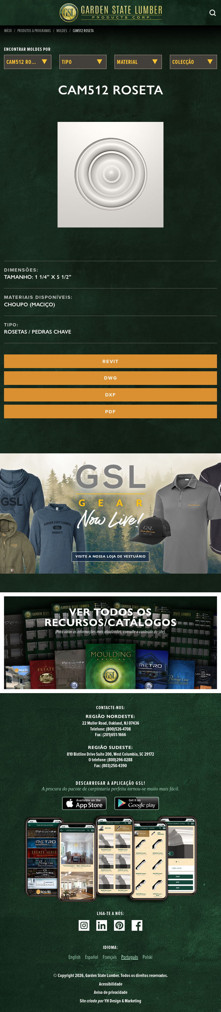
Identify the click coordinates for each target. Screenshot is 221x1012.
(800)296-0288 (119, 759)
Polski (148, 956)
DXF (110, 394)
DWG (110, 377)
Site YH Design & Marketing (110, 1000)
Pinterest (119, 925)
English (74, 956)
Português (129, 956)
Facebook (137, 925)
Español (91, 956)
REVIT (110, 361)
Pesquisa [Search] (212, 13)
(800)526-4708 (118, 728)
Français (110, 956)
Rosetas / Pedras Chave (37, 332)
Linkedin (101, 925)
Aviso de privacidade (110, 992)
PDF (110, 411)
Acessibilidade (110, 983)
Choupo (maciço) (29, 304)
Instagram (84, 925)
